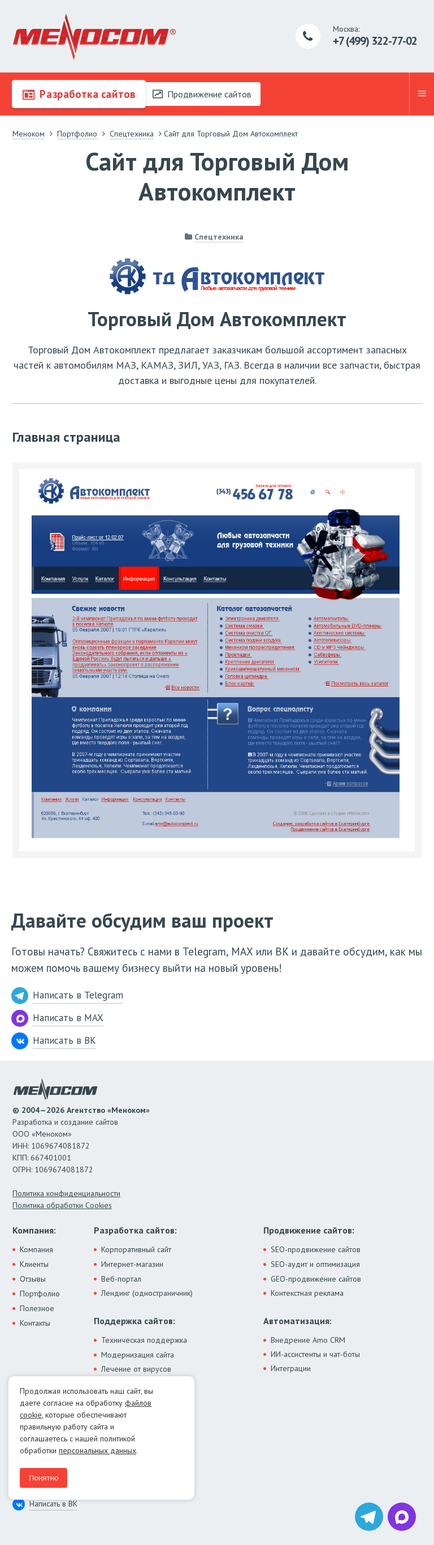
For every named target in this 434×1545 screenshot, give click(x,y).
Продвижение (202, 94)
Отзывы (33, 1279)
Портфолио (40, 1293)
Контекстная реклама (307, 1293)
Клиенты (34, 1264)
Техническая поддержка (144, 1340)
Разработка (79, 94)
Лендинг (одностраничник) (147, 1293)
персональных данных (97, 1450)
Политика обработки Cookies (62, 1205)
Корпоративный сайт (136, 1249)
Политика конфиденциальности (66, 1193)
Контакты (35, 1323)
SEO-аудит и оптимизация (315, 1264)
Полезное (37, 1308)
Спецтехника (219, 237)
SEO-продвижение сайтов (316, 1249)
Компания (36, 1249)
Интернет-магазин (132, 1264)
